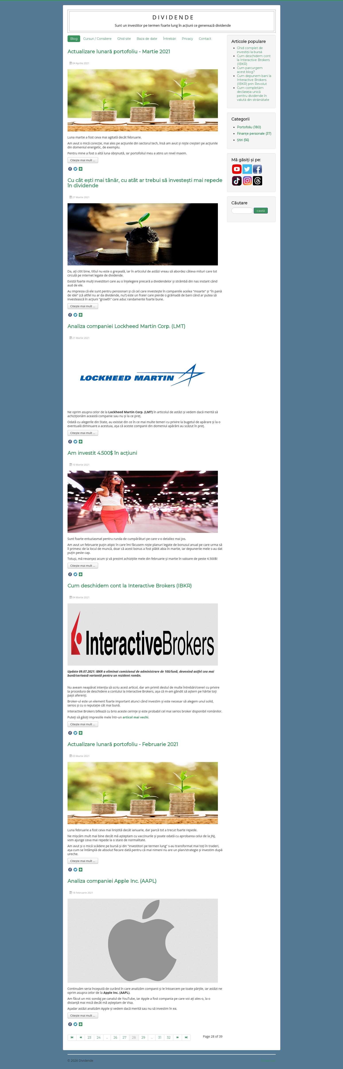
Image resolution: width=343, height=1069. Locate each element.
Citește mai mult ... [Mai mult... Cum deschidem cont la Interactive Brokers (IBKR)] (82, 724)
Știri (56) (243, 140)
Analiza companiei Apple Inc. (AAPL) (112, 881)
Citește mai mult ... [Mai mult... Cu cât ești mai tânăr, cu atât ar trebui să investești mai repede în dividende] (82, 306)
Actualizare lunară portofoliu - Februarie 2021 (123, 744)
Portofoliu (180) (249, 127)
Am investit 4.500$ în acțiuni (102, 453)
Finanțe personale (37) (254, 134)
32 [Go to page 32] (169, 1038)
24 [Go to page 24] (99, 1038)
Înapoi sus (268, 1060)
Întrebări (169, 39)
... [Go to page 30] (152, 1038)
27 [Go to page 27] (124, 1038)
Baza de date (147, 39)
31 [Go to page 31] (159, 1038)
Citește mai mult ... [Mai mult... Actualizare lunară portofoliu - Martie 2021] (82, 160)
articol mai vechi (135, 717)
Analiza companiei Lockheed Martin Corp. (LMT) (126, 326)
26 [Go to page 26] (115, 1038)
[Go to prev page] (80, 1037)
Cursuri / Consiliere (97, 39)
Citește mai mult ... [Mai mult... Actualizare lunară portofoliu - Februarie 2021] (82, 861)
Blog (74, 39)
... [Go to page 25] (107, 1038)
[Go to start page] (72, 1037)
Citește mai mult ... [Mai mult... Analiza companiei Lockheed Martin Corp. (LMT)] (82, 433)
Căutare (231, 207)
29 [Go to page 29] (143, 1038)
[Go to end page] (186, 1037)
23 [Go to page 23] (89, 1038)
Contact (205, 39)
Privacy (187, 39)
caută (261, 210)
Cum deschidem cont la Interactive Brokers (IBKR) (130, 586)
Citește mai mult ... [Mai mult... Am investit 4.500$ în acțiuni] (82, 566)
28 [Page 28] (134, 1038)
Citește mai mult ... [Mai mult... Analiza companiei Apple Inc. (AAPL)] (82, 1015)
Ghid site (124, 39)
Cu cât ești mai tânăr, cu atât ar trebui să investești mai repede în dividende (145, 183)
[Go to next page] (177, 1037)
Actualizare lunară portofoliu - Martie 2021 (119, 52)
